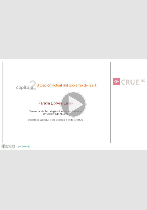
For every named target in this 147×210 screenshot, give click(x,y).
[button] (73, 105)
